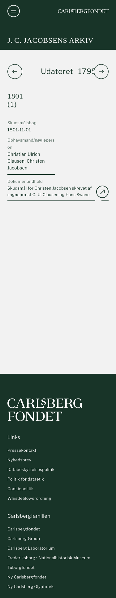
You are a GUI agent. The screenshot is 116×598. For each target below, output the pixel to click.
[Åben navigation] (13, 11)
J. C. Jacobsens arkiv (50, 40)
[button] (101, 71)
